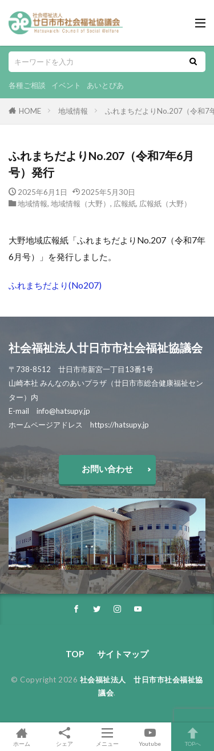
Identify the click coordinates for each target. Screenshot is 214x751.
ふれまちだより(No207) (55, 285)
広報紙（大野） (165, 203)
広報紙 (125, 203)
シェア (64, 737)
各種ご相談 (27, 85)
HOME (30, 110)
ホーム (21, 736)
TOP (75, 654)
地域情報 (73, 110)
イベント (66, 85)
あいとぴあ (105, 85)
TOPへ (192, 736)
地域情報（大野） (80, 203)
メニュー (107, 736)
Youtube (149, 736)
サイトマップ (122, 654)
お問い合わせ (107, 469)
